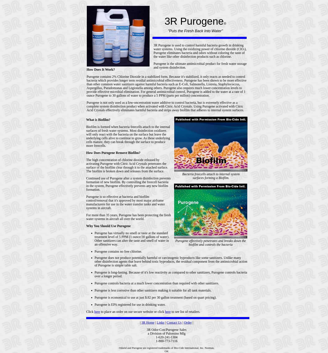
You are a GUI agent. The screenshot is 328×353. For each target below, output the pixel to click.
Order (188, 322)
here (97, 311)
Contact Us (174, 322)
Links (160, 322)
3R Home (147, 322)
